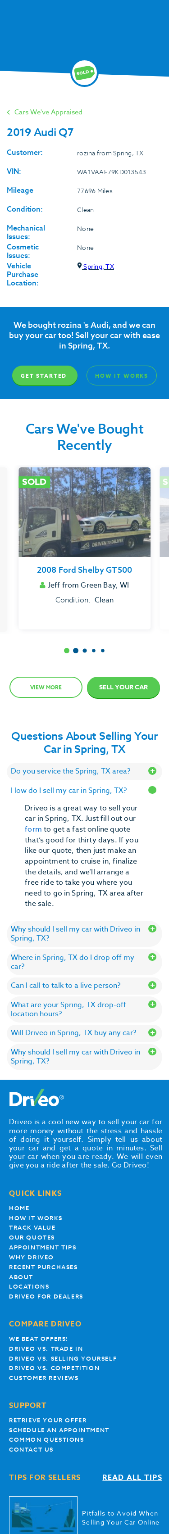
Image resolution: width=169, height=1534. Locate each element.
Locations (29, 1286)
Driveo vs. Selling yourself (63, 1358)
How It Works (121, 376)
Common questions (46, 1439)
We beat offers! (39, 1339)
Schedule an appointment (59, 1430)
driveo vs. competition (54, 1368)
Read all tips (132, 1478)
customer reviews (44, 1378)
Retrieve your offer (48, 1420)
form (34, 829)
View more (46, 687)
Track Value (32, 1227)
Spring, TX (95, 266)
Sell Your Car (123, 687)
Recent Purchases (43, 1267)
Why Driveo (31, 1257)
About (21, 1277)
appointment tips (43, 1247)
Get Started (44, 376)
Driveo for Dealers (46, 1296)
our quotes (32, 1237)
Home (19, 1208)
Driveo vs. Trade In (46, 1348)
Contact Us (31, 1449)
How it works (35, 1218)
